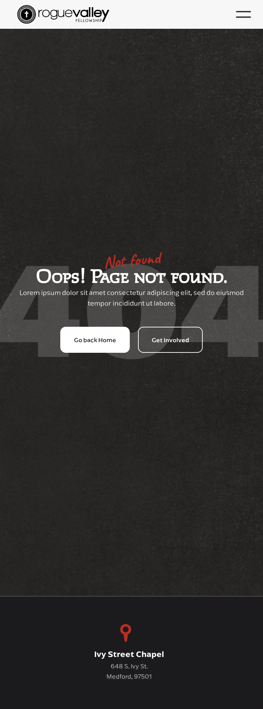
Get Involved (170, 340)
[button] (243, 14)
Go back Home (95, 340)
